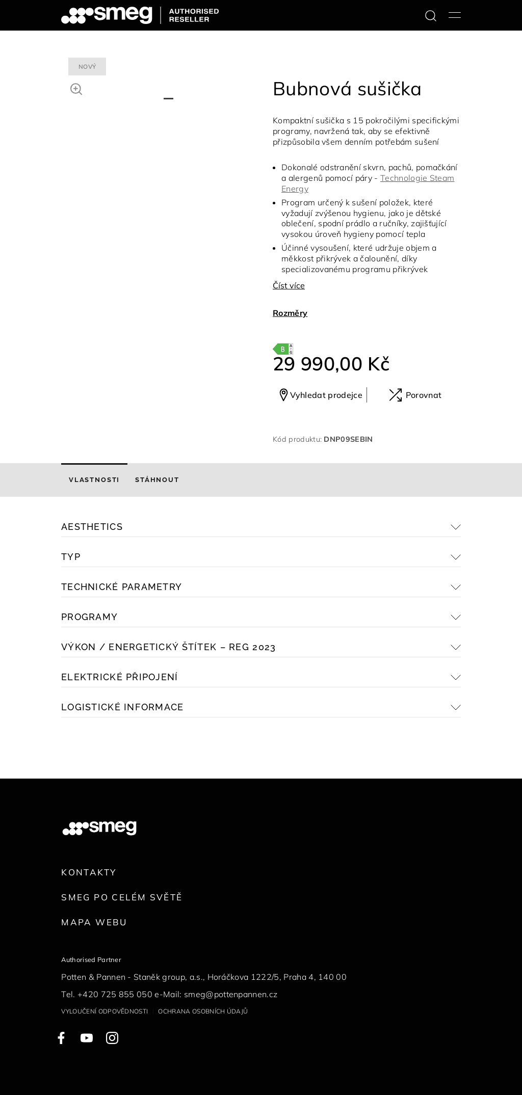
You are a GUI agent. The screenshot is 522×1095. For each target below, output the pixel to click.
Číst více (289, 285)
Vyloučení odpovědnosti (104, 1011)
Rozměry (290, 313)
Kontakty (88, 872)
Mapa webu (94, 922)
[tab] (94, 480)
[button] (76, 87)
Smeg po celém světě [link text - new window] (121, 897)
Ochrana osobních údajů (203, 1011)
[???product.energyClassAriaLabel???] (283, 348)
